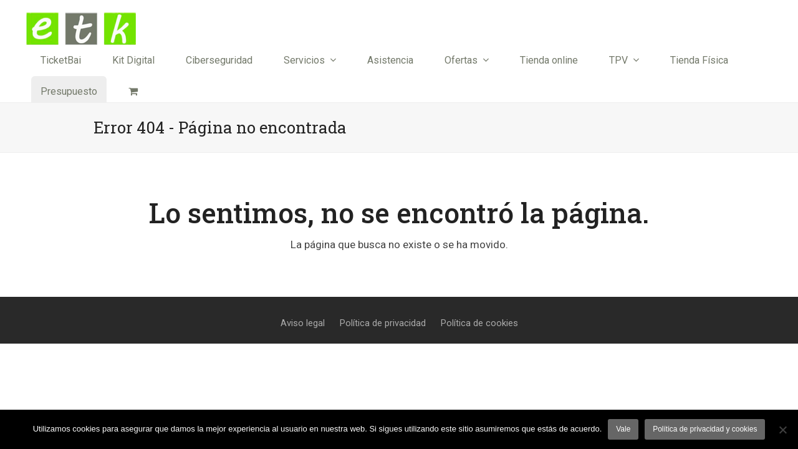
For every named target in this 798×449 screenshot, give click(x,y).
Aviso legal (303, 323)
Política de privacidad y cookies (705, 429)
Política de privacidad (383, 323)
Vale (623, 429)
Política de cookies (479, 323)
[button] (133, 91)
